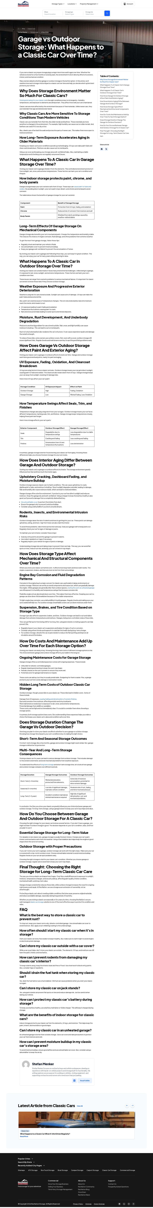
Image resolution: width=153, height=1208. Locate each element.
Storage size (89, 12)
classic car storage (37, 902)
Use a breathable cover (29, 502)
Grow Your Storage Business (58, 1184)
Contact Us (112, 1184)
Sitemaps (21, 1170)
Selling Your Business (55, 1187)
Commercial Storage (127, 1170)
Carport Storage (93, 1170)
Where (46, 12)
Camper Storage (77, 1170)
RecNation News (84, 1195)
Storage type (69, 12)
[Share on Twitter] (106, 149)
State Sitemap (99, 1204)
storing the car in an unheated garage (81, 588)
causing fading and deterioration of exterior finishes (58, 699)
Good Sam (82, 1192)
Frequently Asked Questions (118, 1187)
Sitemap (88, 1204)
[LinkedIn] (74, 1080)
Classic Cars (31, 29)
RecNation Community (86, 1187)
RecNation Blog (83, 1189)
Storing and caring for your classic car (33, 100)
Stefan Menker (22, 32)
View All (80, 1106)
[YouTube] (119, 1203)
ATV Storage (32, 1170)
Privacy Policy (78, 1204)
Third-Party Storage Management (60, 1189)
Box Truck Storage (47, 1170)
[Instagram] (128, 1203)
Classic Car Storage (109, 1170)
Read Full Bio (85, 1081)
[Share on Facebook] (101, 149)
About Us (81, 1184)
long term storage (47, 765)
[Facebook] (133, 1203)
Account (128, 4)
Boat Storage (63, 1170)
